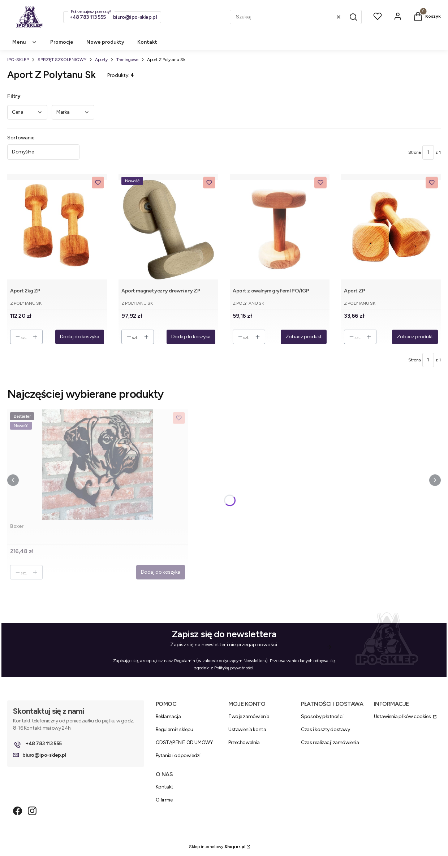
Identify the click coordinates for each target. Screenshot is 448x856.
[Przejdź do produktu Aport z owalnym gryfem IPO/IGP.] (279, 229)
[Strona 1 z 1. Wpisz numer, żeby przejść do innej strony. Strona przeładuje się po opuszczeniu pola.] (428, 152)
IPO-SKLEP (18, 59)
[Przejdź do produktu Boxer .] (97, 464)
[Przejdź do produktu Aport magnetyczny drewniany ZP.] (168, 229)
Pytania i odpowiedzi (178, 755)
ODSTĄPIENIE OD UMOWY (184, 742)
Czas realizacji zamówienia (330, 742)
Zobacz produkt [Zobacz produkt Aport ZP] (415, 337)
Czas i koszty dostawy (325, 729)
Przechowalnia (244, 742)
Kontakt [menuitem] (147, 42)
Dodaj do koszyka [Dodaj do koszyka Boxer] (160, 572)
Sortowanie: (21, 138)
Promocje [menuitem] (61, 42)
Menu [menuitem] (24, 42)
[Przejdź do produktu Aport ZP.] (391, 229)
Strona (414, 152)
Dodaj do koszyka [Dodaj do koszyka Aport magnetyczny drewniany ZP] (191, 337)
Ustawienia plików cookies (403, 716)
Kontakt (164, 787)
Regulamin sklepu (174, 729)
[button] (353, 17)
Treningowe (127, 59)
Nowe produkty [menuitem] (105, 42)
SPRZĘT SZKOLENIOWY (62, 59)
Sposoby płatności (322, 716)
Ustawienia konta (247, 729)
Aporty (101, 59)
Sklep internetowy (217, 846)
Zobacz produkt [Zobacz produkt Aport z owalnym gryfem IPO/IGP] (303, 337)
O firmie (164, 800)
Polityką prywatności (233, 667)
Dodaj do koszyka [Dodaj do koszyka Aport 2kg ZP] (79, 337)
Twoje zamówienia (248, 716)
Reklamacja (168, 716)
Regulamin (184, 660)
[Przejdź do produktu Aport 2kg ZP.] (57, 229)
